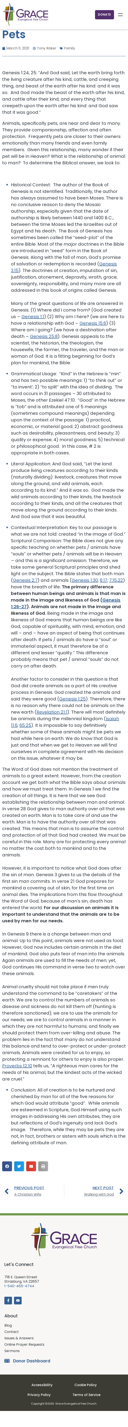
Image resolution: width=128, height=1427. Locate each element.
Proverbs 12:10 (17, 1082)
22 (120, 596)
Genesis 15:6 (93, 339)
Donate (104, 14)
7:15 (113, 596)
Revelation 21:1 (51, 728)
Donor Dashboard (31, 1377)
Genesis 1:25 (72, 715)
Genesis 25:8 (44, 352)
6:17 (103, 596)
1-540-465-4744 (19, 1302)
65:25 (25, 741)
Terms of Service (86, 1411)
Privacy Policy (39, 1411)
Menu (120, 14)
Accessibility (42, 1401)
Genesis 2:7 (25, 596)
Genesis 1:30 (85, 596)
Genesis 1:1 (32, 333)
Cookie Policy (85, 1401)
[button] (7, 1182)
